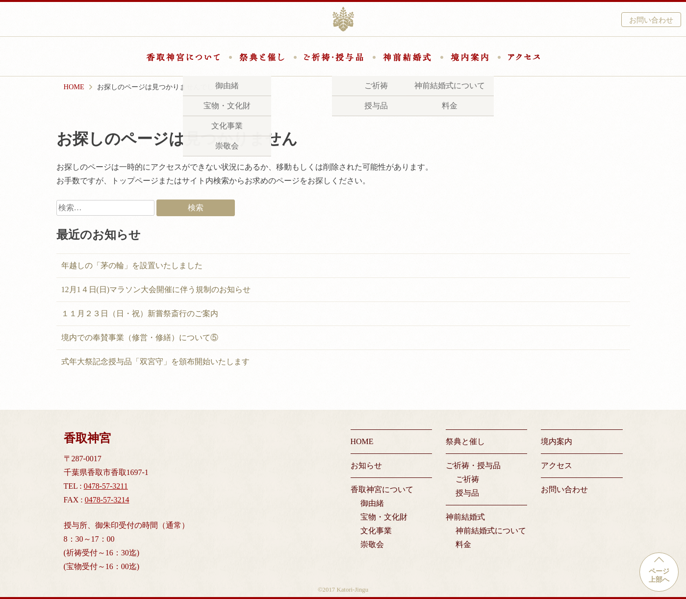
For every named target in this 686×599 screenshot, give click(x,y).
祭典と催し (261, 57)
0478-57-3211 (106, 486)
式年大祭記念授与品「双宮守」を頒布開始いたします (155, 361)
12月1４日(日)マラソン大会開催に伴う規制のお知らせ (156, 289)
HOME (362, 441)
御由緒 (372, 503)
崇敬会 (372, 544)
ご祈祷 (467, 479)
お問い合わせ (651, 20)
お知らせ (366, 465)
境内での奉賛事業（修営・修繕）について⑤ (139, 337)
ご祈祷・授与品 (333, 57)
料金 (463, 544)
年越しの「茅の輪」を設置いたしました (132, 265)
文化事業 (376, 530)
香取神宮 (343, 19)
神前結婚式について (491, 530)
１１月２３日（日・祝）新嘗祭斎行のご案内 (139, 313)
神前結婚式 (407, 57)
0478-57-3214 (107, 500)
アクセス (524, 57)
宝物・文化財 (383, 517)
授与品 (467, 493)
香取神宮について (183, 57)
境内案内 (469, 57)
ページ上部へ (659, 575)
